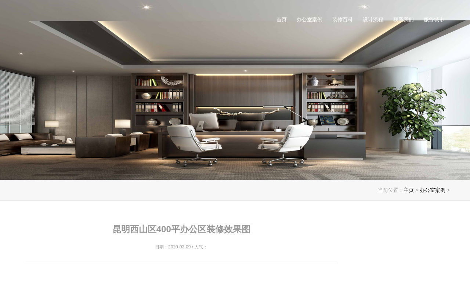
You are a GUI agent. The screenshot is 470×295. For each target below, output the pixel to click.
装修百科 (342, 19)
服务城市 (434, 19)
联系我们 (403, 19)
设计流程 (373, 19)
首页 (281, 19)
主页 (409, 190)
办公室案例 (309, 19)
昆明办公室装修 (100, 22)
